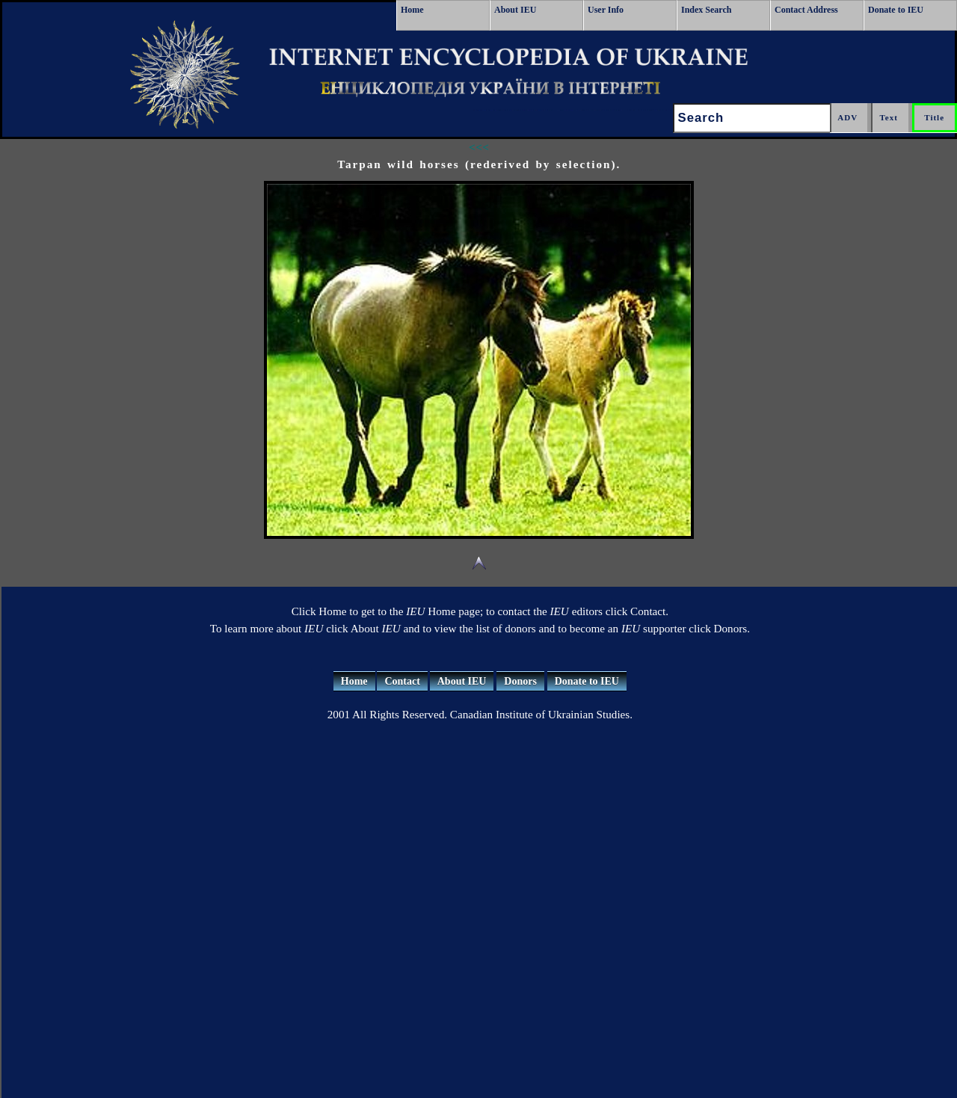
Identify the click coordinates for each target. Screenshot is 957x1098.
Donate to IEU (895, 9)
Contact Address (806, 9)
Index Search (706, 9)
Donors (520, 681)
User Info (606, 9)
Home (412, 9)
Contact (401, 681)
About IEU (515, 9)
